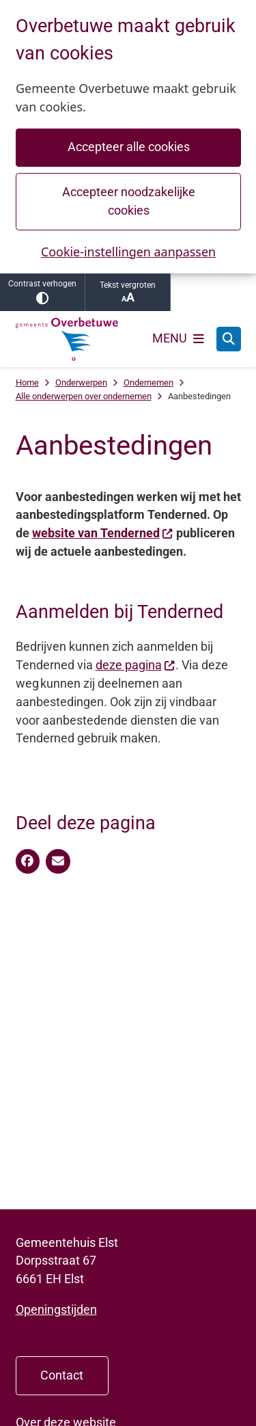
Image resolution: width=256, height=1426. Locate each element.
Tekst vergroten (127, 292)
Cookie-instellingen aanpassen (127, 251)
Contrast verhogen (42, 291)
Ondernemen (148, 382)
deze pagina (135, 665)
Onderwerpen (81, 382)
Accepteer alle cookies (128, 146)
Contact (61, 1375)
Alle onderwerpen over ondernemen (84, 396)
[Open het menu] (178, 339)
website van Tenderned (102, 533)
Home (27, 382)
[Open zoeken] (228, 339)
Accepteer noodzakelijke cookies (128, 201)
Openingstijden (56, 1309)
